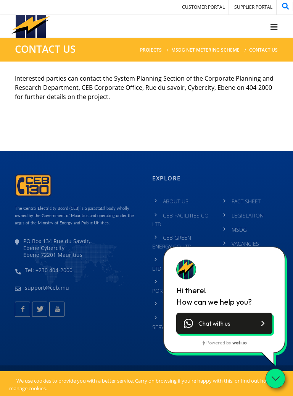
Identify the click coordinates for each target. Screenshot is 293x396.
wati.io (239, 343)
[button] (224, 323)
